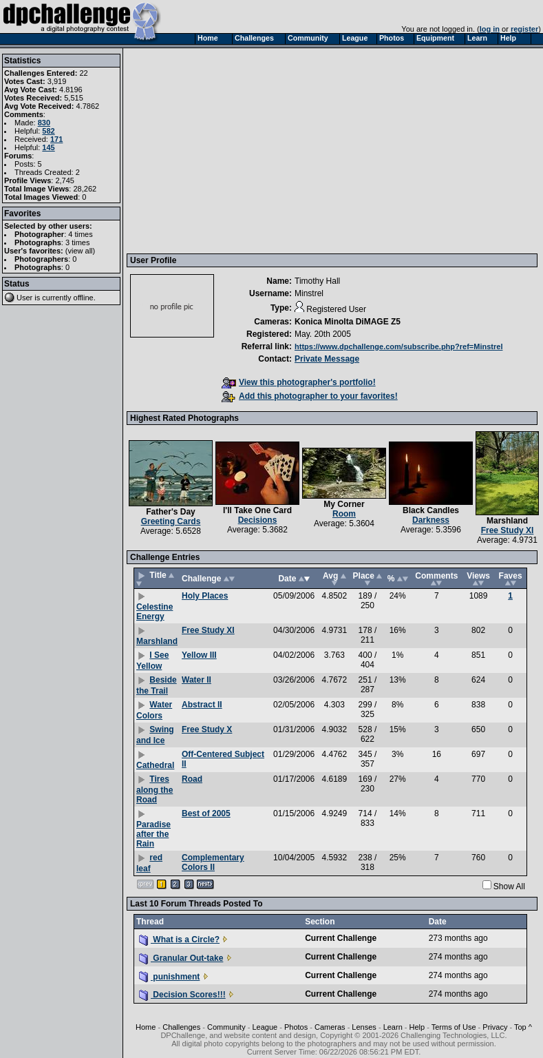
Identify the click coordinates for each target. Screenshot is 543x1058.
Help (417, 1027)
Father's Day (170, 512)
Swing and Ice (155, 735)
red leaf (149, 863)
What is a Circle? (179, 939)
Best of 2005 (206, 813)
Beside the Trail (156, 685)
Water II (196, 680)
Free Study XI (507, 530)
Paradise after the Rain (153, 834)
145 (48, 147)
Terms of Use (454, 1027)
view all (80, 251)
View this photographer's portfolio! (299, 382)
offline (84, 297)
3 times (77, 242)
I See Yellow (152, 660)
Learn (393, 1027)
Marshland (507, 521)
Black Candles (431, 510)
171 (56, 139)
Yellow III (199, 655)
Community (226, 1027)
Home (146, 1027)
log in (490, 29)
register (524, 29)
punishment (169, 977)
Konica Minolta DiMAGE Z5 (348, 321)
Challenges (181, 1027)
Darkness (430, 520)
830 (44, 122)
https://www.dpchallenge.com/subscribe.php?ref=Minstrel (398, 346)
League (264, 1027)
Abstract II (202, 704)
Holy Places (205, 596)
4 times (80, 234)
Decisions (257, 520)
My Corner (343, 504)
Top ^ (523, 1027)
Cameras (330, 1027)
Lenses (364, 1027)
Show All (509, 886)
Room (344, 514)
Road (192, 779)
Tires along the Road (154, 789)
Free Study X (207, 729)
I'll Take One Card (257, 510)
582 (48, 131)
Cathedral (155, 765)
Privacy (494, 1027)
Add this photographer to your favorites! (310, 396)
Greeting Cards (171, 521)
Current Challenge (340, 938)
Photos (296, 1027)
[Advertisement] (265, 150)
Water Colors (154, 710)
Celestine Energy (154, 611)
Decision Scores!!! (182, 994)
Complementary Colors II (213, 862)
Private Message (327, 359)
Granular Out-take (181, 958)
